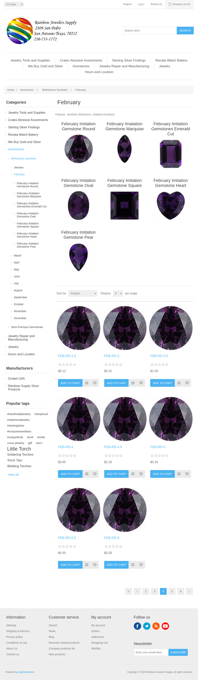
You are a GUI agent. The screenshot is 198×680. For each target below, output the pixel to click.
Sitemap (11, 625)
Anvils (41, 437)
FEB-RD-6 (111, 538)
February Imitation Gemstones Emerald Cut (31, 205)
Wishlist (96, 648)
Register (127, 4)
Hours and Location (99, 72)
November (20, 311)
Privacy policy (14, 636)
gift (30, 443)
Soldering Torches (20, 454)
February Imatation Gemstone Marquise (29, 195)
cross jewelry (15, 443)
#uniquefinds (15, 437)
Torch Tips (14, 460)
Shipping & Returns (18, 631)
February (19, 174)
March (17, 255)
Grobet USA (16, 378)
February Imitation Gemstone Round (28, 185)
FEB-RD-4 (65, 447)
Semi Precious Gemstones (27, 327)
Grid (183, 293)
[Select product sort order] (82, 293)
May (16, 269)
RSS (156, 626)
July (16, 283)
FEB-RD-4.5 (113, 447)
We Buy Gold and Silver (45, 66)
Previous (137, 591)
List (190, 293)
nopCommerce (26, 672)
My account (98, 625)
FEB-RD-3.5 (159, 356)
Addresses (97, 636)
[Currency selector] (14, 4)
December (20, 318)
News (52, 631)
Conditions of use (16, 642)
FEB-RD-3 (111, 356)
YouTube (165, 626)
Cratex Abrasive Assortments (81, 60)
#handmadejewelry (19, 414)
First (128, 591)
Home (10, 89)
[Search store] (150, 30)
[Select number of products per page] (118, 293)
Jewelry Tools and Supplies (30, 60)
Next (189, 591)
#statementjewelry (18, 419)
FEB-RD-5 (157, 447)
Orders (95, 631)
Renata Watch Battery (171, 60)
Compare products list (62, 648)
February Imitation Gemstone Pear (28, 245)
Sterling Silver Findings (129, 60)
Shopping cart (99, 642)
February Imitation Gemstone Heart (28, 235)
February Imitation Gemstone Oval (28, 215)
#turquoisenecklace (19, 431)
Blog (51, 636)
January (19, 167)
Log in (141, 4)
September (20, 297)
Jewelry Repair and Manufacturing (124, 66)
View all (13, 474)
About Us (11, 648)
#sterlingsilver (15, 425)
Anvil (30, 437)
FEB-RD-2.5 (67, 356)
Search (53, 625)
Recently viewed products (64, 642)
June (17, 276)
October (19, 304)
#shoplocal (41, 414)
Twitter (146, 626)
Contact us (12, 654)
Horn (39, 443)
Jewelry (164, 66)
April (16, 262)
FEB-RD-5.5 (67, 538)
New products (57, 654)
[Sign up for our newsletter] (151, 652)
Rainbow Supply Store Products (23, 387)
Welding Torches (19, 466)
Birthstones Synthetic (24, 158)
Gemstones (81, 66)
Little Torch (19, 449)
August (18, 290)
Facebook (137, 626)
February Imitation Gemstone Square (28, 225)
